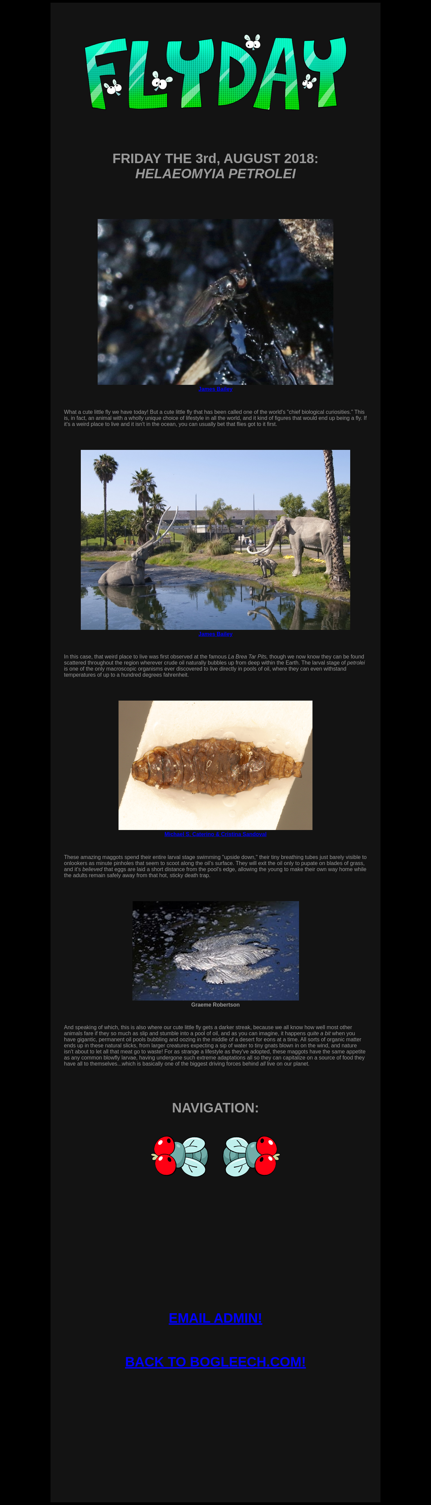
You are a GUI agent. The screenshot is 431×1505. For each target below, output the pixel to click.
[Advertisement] (215, 1413)
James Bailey (215, 389)
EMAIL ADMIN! (215, 1318)
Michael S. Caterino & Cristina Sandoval (215, 834)
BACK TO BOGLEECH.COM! (215, 1361)
